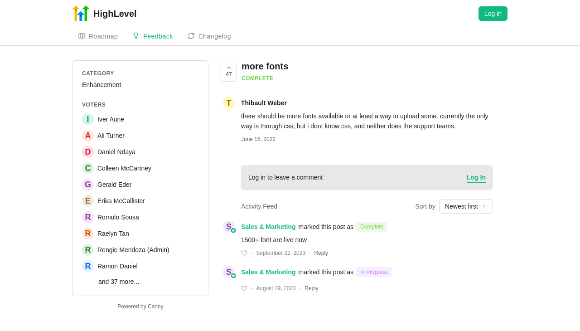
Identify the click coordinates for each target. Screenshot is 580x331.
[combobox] (466, 206)
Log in (493, 13)
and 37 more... (118, 281)
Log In (476, 177)
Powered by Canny (140, 306)
